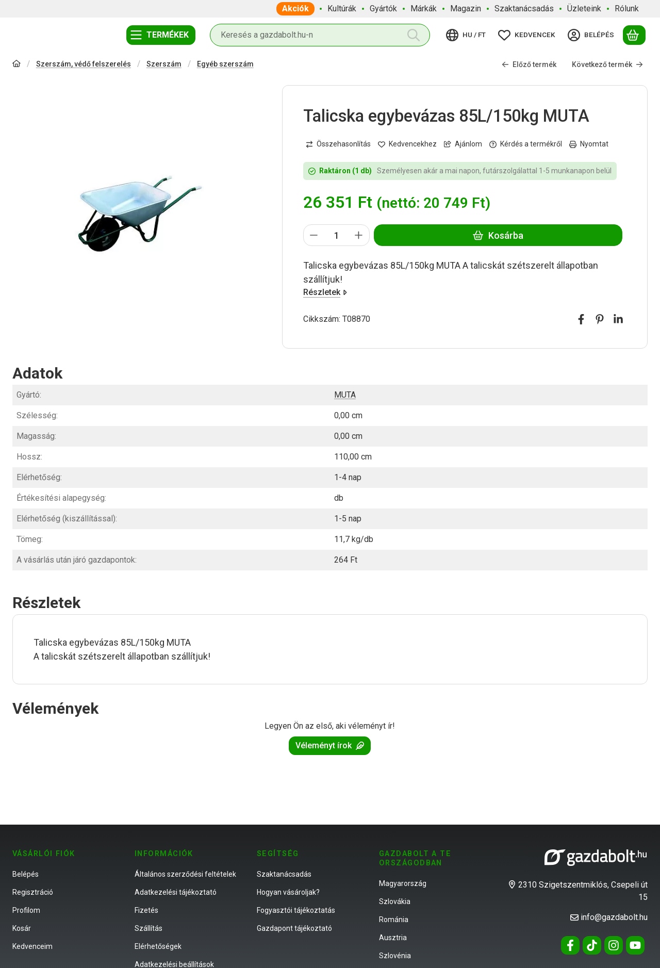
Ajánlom (463, 144)
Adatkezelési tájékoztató (176, 892)
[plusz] (359, 235)
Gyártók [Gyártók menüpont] (383, 8)
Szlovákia (394, 901)
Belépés (25, 874)
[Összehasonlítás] (338, 144)
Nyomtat (588, 144)
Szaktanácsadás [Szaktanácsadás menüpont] (524, 8)
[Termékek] (160, 35)
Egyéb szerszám (225, 64)
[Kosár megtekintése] (634, 35)
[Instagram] (613, 945)
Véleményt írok (329, 745)
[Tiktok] (592, 945)
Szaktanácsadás (284, 874)
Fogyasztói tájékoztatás (296, 910)
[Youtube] (635, 945)
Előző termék (529, 64)
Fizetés (146, 910)
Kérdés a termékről (525, 144)
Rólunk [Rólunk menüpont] (627, 8)
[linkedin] (618, 319)
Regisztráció (32, 892)
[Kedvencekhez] (407, 144)
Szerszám (164, 64)
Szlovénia (395, 955)
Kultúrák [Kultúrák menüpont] (341, 8)
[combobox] (320, 35)
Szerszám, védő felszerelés (83, 64)
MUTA (345, 395)
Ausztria (393, 937)
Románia (393, 919)
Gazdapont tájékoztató (294, 928)
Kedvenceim (32, 946)
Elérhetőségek (158, 946)
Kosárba (498, 235)
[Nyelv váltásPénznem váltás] (467, 35)
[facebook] (581, 319)
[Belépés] (592, 35)
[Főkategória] (16, 65)
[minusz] (314, 235)
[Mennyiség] (336, 235)
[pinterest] (599, 319)
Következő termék (607, 64)
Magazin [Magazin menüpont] (465, 8)
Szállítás (148, 928)
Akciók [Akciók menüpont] (295, 8)
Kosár (21, 928)
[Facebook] (570, 945)
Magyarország (402, 883)
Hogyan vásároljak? (288, 892)
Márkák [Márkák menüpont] (423, 8)
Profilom (26, 910)
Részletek (325, 293)
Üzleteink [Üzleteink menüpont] (584, 8)
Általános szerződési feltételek (185, 874)
